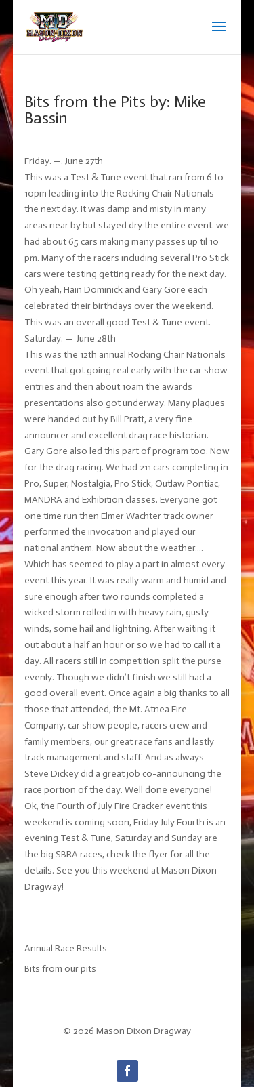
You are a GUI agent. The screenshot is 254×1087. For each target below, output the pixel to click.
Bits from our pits (60, 969)
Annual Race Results (65, 948)
